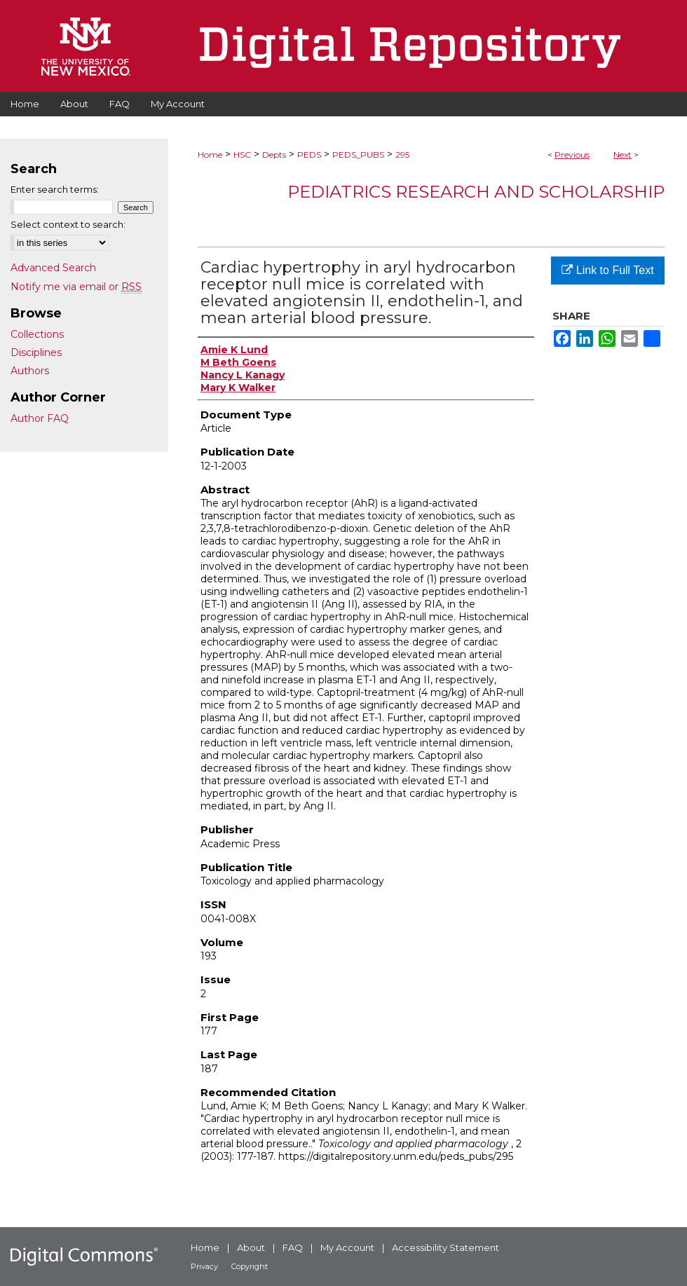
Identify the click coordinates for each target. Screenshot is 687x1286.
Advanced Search (53, 267)
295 (402, 154)
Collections (37, 334)
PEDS (309, 154)
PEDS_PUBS (358, 154)
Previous (572, 154)
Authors (30, 370)
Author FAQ (40, 418)
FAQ (293, 1247)
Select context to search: (68, 224)
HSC (242, 154)
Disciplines (36, 352)
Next (622, 154)
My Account (347, 1247)
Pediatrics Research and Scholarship (476, 192)
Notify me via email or (76, 286)
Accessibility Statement (445, 1247)
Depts (274, 154)
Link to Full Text (607, 270)
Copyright (249, 1266)
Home (210, 154)
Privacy (204, 1266)
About (251, 1247)
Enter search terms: (55, 189)
